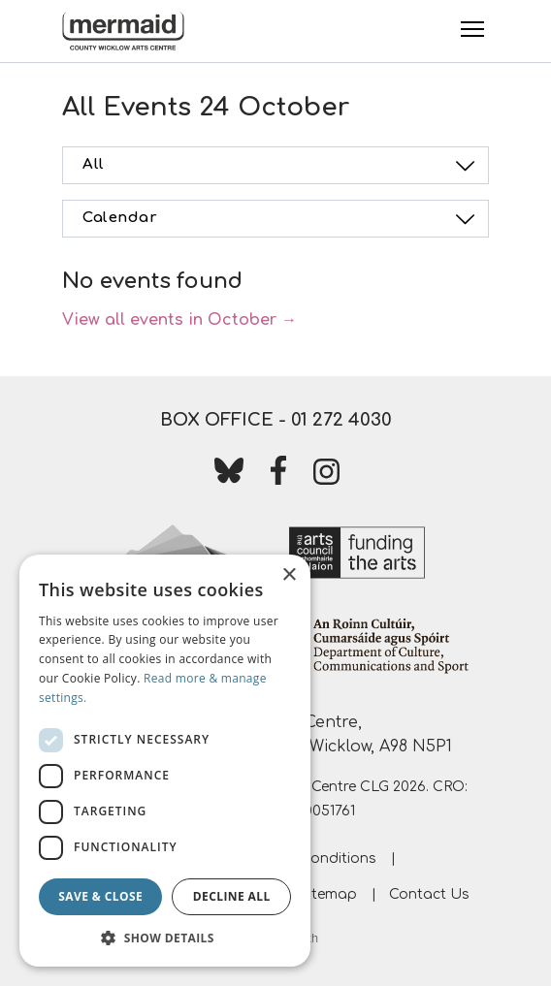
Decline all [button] (232, 896)
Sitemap (328, 894)
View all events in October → (179, 320)
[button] (165, 937)
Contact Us (429, 894)
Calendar (281, 219)
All (281, 165)
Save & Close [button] (100, 896)
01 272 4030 (341, 419)
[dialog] (164, 761)
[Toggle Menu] (472, 29)
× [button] (288, 575)
